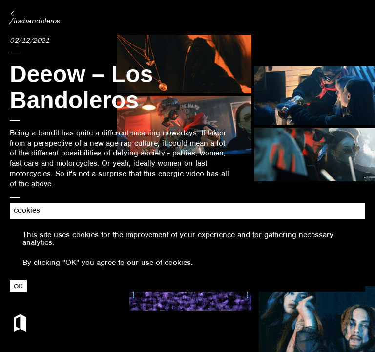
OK (18, 286)
